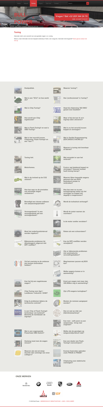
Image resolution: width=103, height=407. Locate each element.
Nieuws (26, 3)
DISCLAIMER (70, 401)
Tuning (33, 3)
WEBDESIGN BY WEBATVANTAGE (51, 401)
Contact (56, 3)
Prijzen (41, 3)
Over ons (48, 3)
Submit (87, 3)
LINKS (63, 401)
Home (19, 3)
